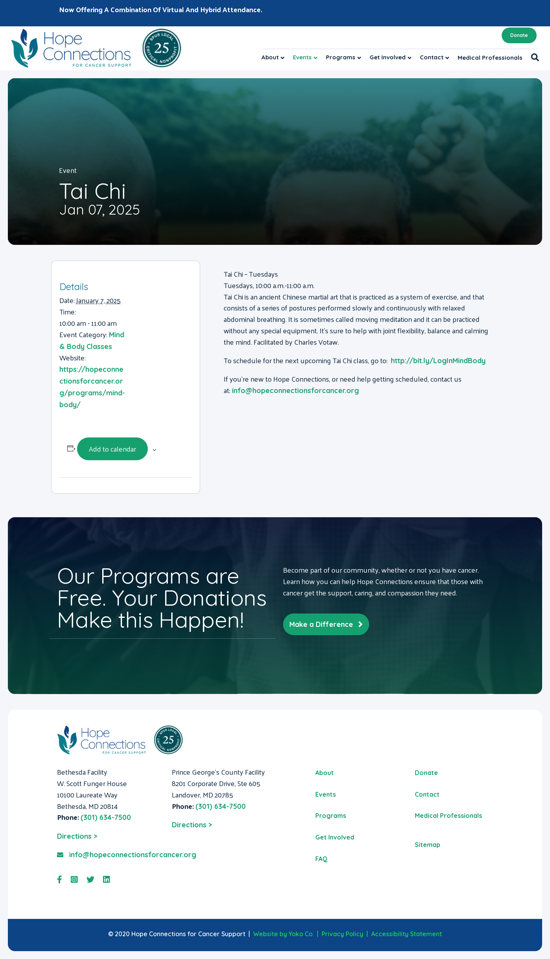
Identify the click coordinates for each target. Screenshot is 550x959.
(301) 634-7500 (106, 817)
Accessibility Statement (406, 934)
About (270, 57)
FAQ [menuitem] (321, 859)
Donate (519, 35)
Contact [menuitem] (427, 794)
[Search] (533, 57)
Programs (340, 57)
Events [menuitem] (325, 794)
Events (302, 57)
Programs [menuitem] (330, 815)
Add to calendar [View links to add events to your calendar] (112, 448)
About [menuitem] (324, 773)
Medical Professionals (490, 57)
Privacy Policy (342, 934)
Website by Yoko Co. (283, 934)
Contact (431, 57)
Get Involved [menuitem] (334, 837)
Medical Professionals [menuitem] (448, 815)
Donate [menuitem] (426, 773)
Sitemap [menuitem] (427, 845)
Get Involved (388, 57)
